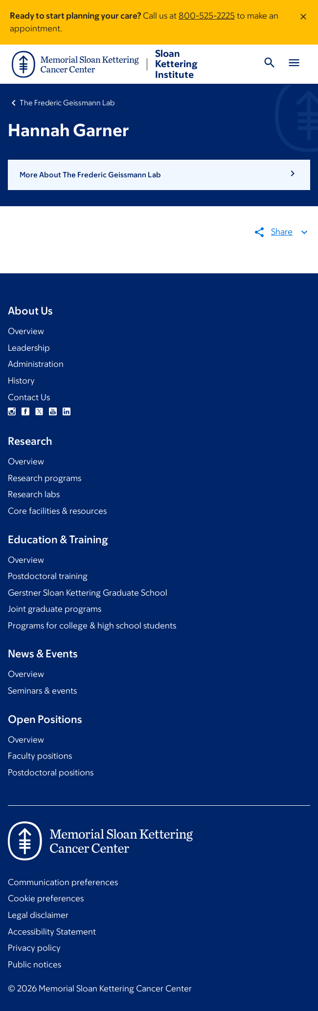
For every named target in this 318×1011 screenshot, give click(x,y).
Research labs (34, 494)
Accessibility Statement (52, 932)
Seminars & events (42, 691)
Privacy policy (34, 948)
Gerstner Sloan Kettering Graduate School (87, 593)
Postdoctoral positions (50, 772)
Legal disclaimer (38, 915)
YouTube (53, 411)
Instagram (12, 411)
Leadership (29, 348)
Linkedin (66, 411)
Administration (36, 364)
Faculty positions (40, 756)
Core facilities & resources (57, 511)
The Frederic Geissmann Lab (67, 102)
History (21, 380)
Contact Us (29, 397)
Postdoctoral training (48, 576)
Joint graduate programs (54, 609)
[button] (159, 175)
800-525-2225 (207, 16)
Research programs (44, 478)
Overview (26, 331)
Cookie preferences (46, 898)
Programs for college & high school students (92, 625)
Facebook (25, 411)
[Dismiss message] (303, 22)
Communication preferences (63, 882)
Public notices (34, 964)
